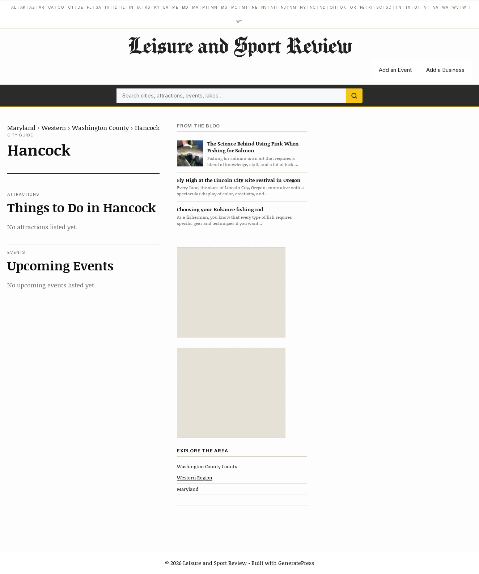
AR (41, 7)
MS (224, 7)
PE (362, 7)
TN (398, 7)
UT (417, 7)
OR (353, 7)
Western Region (194, 477)
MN (214, 7)
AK (23, 7)
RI (370, 7)
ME (175, 7)
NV (264, 7)
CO (61, 7)
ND (322, 7)
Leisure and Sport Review (240, 45)
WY (239, 21)
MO (234, 7)
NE (255, 7)
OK (343, 7)
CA (51, 7)
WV (455, 7)
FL (89, 7)
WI (465, 7)
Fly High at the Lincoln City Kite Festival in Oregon (239, 180)
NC (313, 7)
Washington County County (207, 466)
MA (195, 7)
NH (274, 7)
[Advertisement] (231, 292)
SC (379, 7)
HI (107, 7)
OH (333, 7)
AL (14, 7)
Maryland (21, 127)
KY (157, 7)
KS (148, 7)
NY (303, 7)
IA (139, 7)
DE (80, 7)
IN (131, 7)
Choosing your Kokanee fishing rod (220, 209)
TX (408, 7)
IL (123, 7)
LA (166, 7)
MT (245, 7)
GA (99, 7)
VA (435, 7)
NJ (283, 7)
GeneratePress (296, 563)
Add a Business (445, 69)
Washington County (100, 127)
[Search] (354, 95)
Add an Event (395, 69)
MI (204, 7)
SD (389, 7)
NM (292, 7)
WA (445, 7)
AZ (32, 7)
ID (115, 7)
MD (185, 7)
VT (427, 7)
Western (54, 127)
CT (71, 7)
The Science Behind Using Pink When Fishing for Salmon (253, 147)
